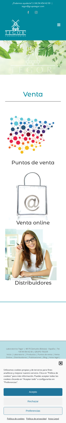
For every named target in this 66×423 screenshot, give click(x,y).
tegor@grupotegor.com (33, 6)
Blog (45, 357)
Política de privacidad (36, 418)
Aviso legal (54, 357)
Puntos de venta (33, 162)
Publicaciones (35, 357)
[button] (60, 363)
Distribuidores (33, 283)
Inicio (9, 354)
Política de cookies (16, 418)
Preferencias (33, 410)
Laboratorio (19, 354)
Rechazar (32, 401)
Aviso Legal (53, 418)
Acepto (33, 391)
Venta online (33, 222)
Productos (31, 354)
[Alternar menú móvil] (59, 25)
